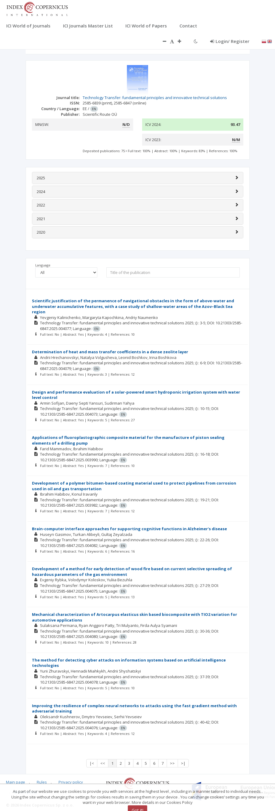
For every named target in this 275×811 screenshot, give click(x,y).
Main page (15, 782)
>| (183, 763)
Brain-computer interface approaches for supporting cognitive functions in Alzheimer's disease (129, 528)
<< (102, 763)
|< (92, 763)
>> (172, 763)
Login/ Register (229, 41)
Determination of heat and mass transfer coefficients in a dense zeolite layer (110, 351)
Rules (42, 782)
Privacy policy (71, 782)
